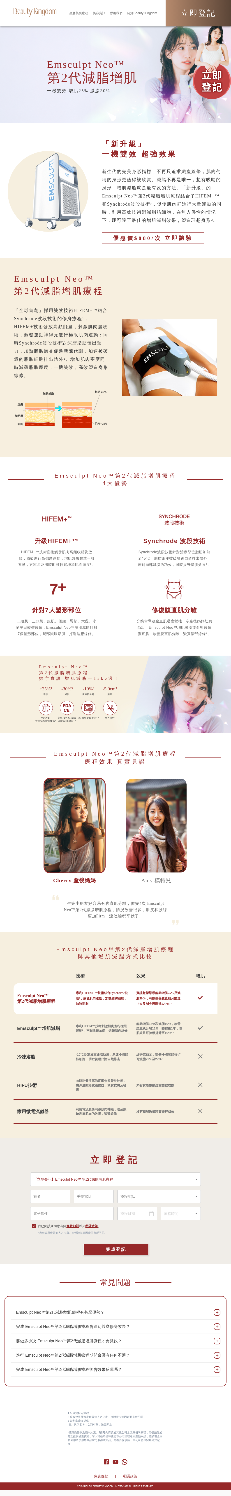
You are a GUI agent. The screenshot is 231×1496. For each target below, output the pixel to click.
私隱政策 (91, 1226)
